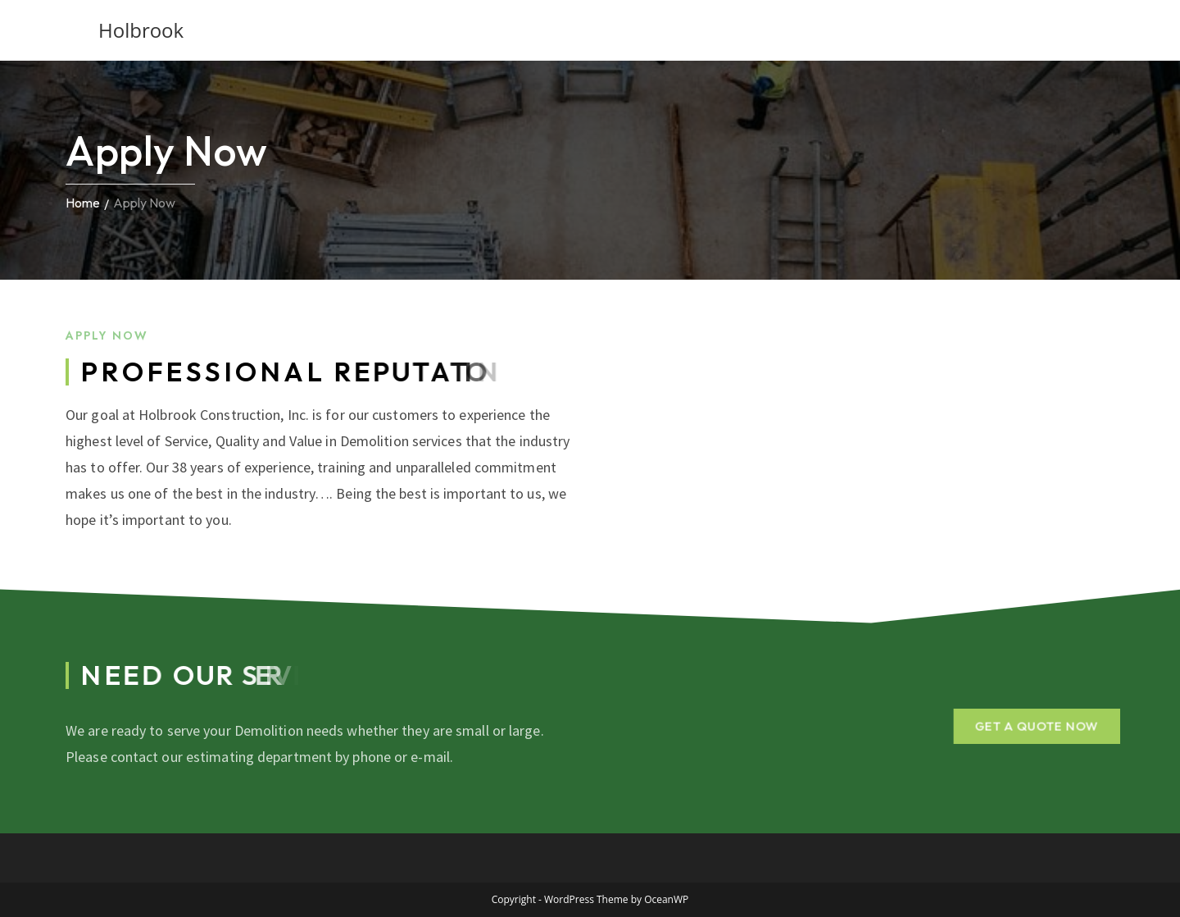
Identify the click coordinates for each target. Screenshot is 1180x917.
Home (83, 203)
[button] (1035, 725)
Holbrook (141, 29)
